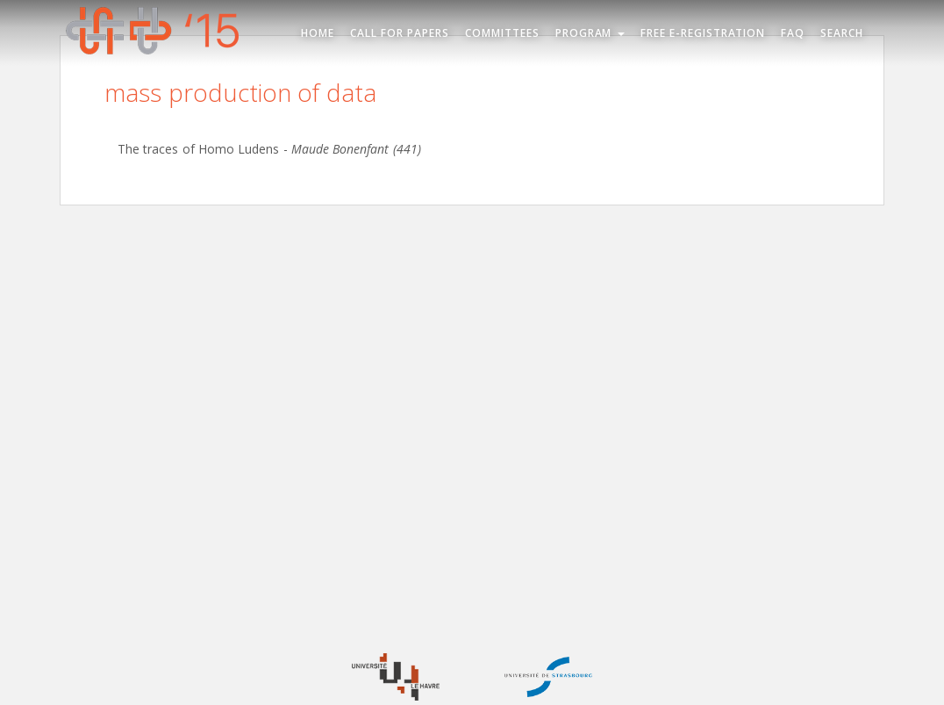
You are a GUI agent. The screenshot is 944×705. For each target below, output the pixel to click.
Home (317, 32)
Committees (502, 32)
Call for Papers (399, 32)
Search (841, 32)
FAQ (793, 32)
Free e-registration (703, 32)
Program (590, 32)
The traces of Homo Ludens (198, 148)
